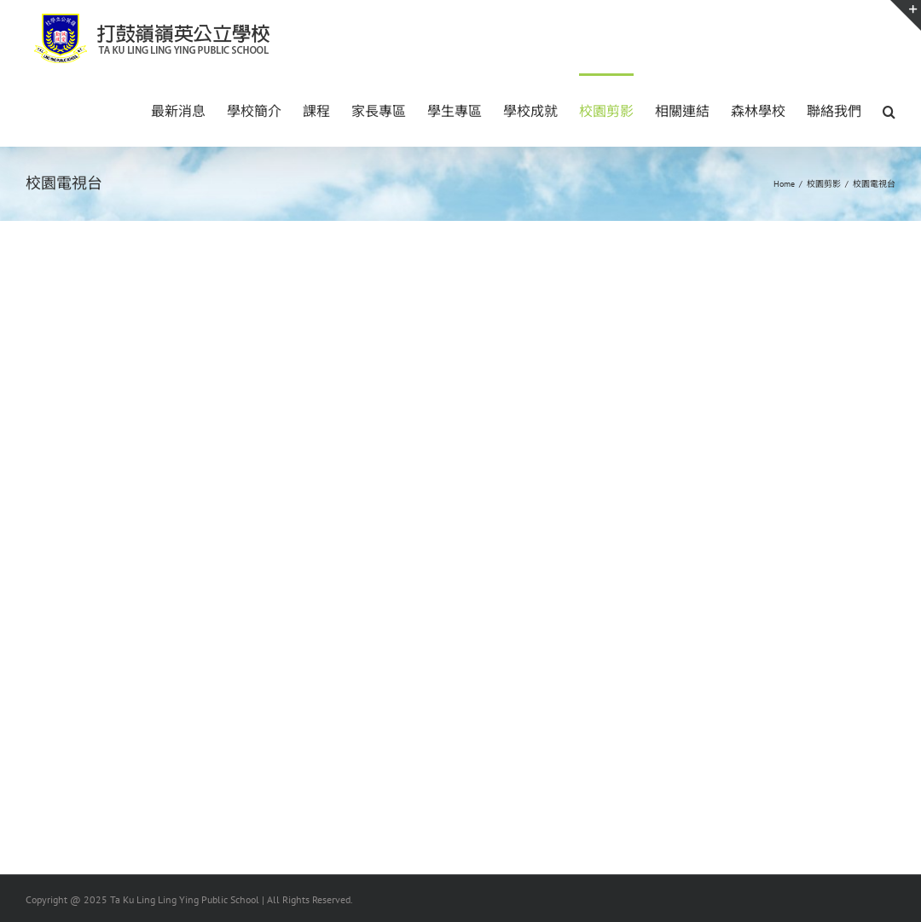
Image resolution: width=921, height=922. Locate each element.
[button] (889, 110)
